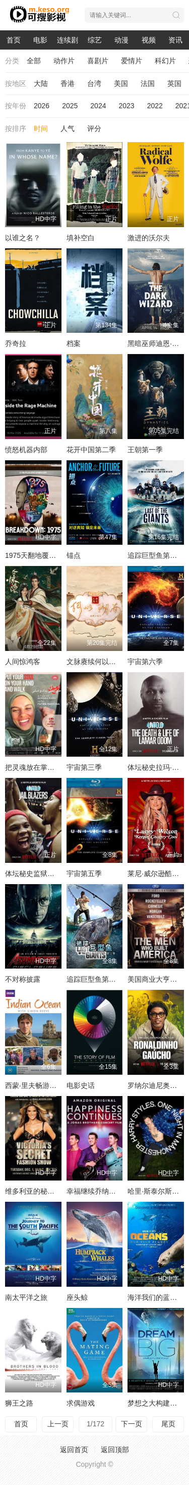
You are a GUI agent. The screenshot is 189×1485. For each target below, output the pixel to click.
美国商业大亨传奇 (156, 979)
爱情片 (131, 61)
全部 (34, 61)
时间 (41, 128)
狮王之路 (19, 1403)
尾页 (168, 1424)
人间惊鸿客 (22, 662)
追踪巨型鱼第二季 (95, 979)
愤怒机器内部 (26, 450)
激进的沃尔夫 (149, 238)
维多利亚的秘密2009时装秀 (48, 1191)
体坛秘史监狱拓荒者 (37, 873)
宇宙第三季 (84, 767)
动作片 (64, 61)
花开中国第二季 (91, 450)
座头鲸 (77, 1297)
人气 (67, 128)
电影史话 (81, 1085)
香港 (67, 83)
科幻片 (165, 61)
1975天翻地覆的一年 (37, 555)
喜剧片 (97, 61)
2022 (155, 106)
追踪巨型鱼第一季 (156, 555)
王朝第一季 (145, 450)
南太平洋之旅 (26, 1297)
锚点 (74, 555)
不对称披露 (22, 979)
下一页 (131, 1424)
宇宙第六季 (145, 662)
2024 (98, 106)
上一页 (58, 1424)
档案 (74, 343)
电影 (40, 40)
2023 (126, 106)
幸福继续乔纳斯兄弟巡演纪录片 (116, 1191)
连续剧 (67, 40)
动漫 (121, 40)
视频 (149, 40)
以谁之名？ (22, 238)
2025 (70, 106)
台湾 (94, 83)
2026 (41, 106)
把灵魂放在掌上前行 (37, 767)
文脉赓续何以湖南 (95, 662)
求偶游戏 (81, 1403)
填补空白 (81, 238)
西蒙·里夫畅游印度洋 (38, 1085)
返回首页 (74, 1450)
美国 (121, 83)
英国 (174, 83)
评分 (94, 128)
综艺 (95, 40)
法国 (148, 83)
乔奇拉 (15, 343)
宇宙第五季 (84, 873)
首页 (14, 40)
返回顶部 (115, 1450)
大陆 (41, 83)
